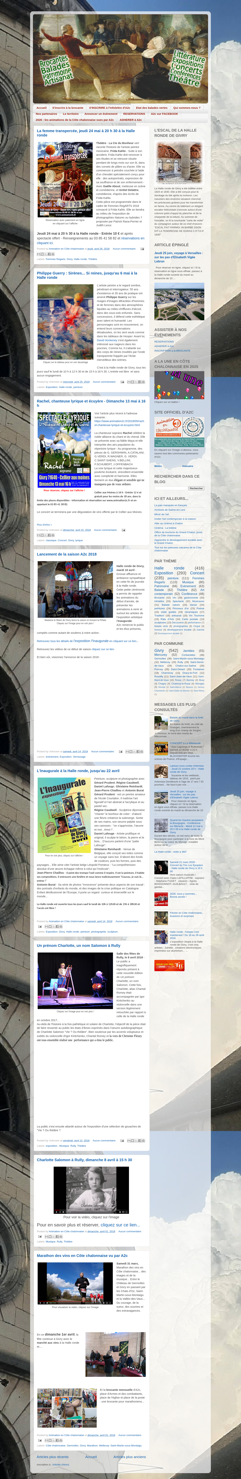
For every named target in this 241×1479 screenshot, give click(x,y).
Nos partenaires (46, 113)
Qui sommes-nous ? (187, 107)
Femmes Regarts (55, 259)
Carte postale (190, 619)
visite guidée (168, 612)
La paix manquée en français (170, 505)
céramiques (191, 612)
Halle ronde (80, 259)
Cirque (196, 626)
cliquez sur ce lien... (120, 1224)
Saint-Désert (178, 669)
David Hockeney (107, 340)
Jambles (188, 650)
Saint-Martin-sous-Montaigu (126, 1445)
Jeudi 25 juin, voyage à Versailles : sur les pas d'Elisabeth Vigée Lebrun (178, 257)
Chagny (162, 683)
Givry (69, 259)
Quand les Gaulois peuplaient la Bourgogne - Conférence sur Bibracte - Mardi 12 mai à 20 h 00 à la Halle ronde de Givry (186, 826)
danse (193, 604)
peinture (78, 387)
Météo (158, 466)
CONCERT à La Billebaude (185, 743)
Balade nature (171, 604)
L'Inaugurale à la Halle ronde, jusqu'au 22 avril (78, 771)
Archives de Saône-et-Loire (169, 509)
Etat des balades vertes (152, 107)
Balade (159, 590)
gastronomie (191, 597)
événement (52, 756)
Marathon (92, 1445)
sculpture (112, 931)
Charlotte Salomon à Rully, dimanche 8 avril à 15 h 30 (84, 1160)
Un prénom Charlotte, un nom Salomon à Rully (78, 945)
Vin (174, 597)
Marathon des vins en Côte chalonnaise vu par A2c (82, 1256)
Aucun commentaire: (125, 248)
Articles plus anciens (130, 1457)
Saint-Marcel (176, 687)
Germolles (73, 1445)
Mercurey (160, 654)
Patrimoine (161, 586)
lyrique (79, 540)
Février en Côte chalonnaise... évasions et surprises (187, 914)
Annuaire (187, 466)
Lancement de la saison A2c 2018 (67, 554)
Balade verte (161, 626)
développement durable (179, 629)
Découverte (178, 622)
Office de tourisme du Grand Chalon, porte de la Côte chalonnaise (178, 534)
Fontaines (198, 669)
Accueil (42, 107)
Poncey (158, 669)
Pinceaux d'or (181, 608)
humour (158, 629)
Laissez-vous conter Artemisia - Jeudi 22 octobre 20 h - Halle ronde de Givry (187, 768)
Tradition (159, 615)
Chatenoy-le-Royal (180, 683)
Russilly (158, 676)
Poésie (200, 608)
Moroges (199, 683)
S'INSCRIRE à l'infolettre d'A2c (109, 107)
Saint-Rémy (199, 691)
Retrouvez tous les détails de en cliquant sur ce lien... (88, 641)
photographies (180, 626)
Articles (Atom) (60, 1464)
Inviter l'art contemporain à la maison (175, 518)
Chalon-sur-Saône (185, 665)
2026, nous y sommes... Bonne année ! (183, 895)
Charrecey (167, 672)
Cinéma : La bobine (165, 527)
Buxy (201, 680)
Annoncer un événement (101, 113)
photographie (98, 931)
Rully (73, 1145)
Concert (62, 540)
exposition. (52, 1145)
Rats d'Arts (167, 619)
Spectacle (178, 601)
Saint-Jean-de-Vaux (181, 676)
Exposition (51, 387)
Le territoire (71, 113)
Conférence (189, 593)
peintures (159, 608)
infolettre (159, 601)
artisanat (177, 615)
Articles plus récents (53, 1457)
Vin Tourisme (196, 615)
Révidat (161, 687)
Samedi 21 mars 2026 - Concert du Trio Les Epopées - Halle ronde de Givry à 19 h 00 (186, 867)
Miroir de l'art (161, 514)
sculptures (160, 622)
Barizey (190, 680)
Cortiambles (188, 655)
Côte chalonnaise (55, 1445)
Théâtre (92, 259)
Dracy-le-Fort (189, 672)
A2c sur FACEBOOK (164, 113)
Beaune (189, 687)
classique (51, 540)
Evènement (188, 586)
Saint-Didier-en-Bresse (179, 691)
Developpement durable (168, 633)
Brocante (159, 597)
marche (200, 629)
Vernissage (79, 756)
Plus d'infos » (44, 524)
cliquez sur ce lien (103, 649)
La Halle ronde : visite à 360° (170, 851)
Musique (64, 1145)
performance (194, 622)
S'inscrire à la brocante (67, 107)
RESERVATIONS (134, 113)
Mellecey (104, 1445)
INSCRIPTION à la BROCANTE (172, 350)
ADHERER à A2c (131, 119)
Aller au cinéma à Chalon (168, 523)
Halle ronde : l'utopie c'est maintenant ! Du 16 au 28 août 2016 (187, 934)
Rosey (178, 680)
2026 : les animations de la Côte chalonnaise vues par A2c (75, 119)
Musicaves (198, 601)
